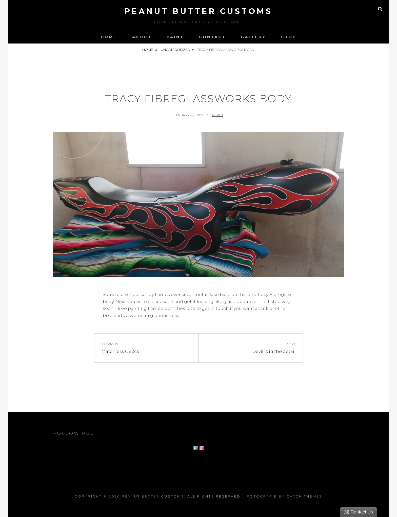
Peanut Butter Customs (199, 11)
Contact (212, 36)
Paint (175, 36)
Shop (288, 36)
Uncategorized (175, 50)
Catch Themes (305, 496)
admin (217, 115)
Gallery (253, 36)
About (142, 36)
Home (109, 36)
